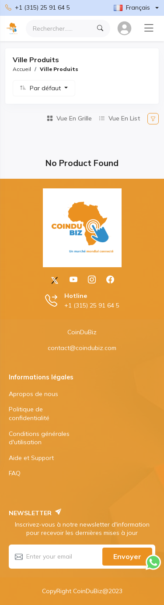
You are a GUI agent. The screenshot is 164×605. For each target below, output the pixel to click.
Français (132, 7)
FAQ (15, 473)
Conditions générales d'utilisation (39, 438)
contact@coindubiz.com (82, 348)
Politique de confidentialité (29, 413)
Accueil (22, 69)
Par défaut (46, 88)
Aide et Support (31, 458)
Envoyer (127, 556)
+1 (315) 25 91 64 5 (37, 8)
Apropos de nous (33, 394)
